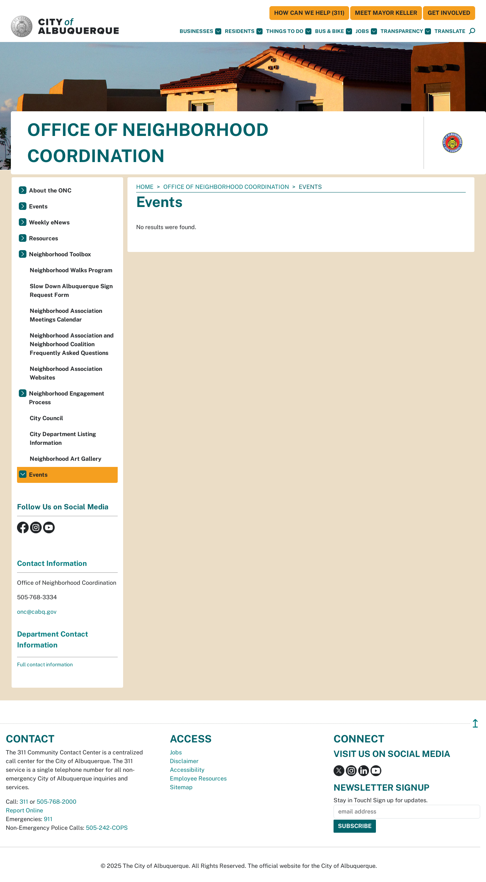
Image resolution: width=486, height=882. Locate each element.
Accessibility (187, 769)
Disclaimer (184, 761)
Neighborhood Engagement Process (66, 398)
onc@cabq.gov (36, 611)
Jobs (366, 31)
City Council (46, 418)
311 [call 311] (24, 801)
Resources (43, 238)
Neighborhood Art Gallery (65, 458)
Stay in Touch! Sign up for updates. (381, 800)
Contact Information (52, 563)
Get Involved (449, 12)
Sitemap (181, 787)
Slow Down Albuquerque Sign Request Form (71, 290)
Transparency (406, 31)
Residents (244, 31)
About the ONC (50, 190)
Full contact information (45, 664)
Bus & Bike (333, 31)
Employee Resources (198, 778)
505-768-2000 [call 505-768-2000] (56, 801)
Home (145, 186)
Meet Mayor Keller (386, 12)
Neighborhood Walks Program (71, 270)
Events (38, 206)
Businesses (200, 31)
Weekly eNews (49, 222)
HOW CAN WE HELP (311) (309, 12)
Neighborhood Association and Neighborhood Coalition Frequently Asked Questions (72, 344)
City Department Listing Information (63, 438)
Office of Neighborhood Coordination (226, 186)
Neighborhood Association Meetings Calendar (66, 315)
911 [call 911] (48, 819)
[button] (450, 31)
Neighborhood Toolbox (60, 254)
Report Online (24, 810)
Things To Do (288, 31)
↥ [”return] (475, 723)
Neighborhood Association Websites (66, 373)
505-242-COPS (107, 827)
